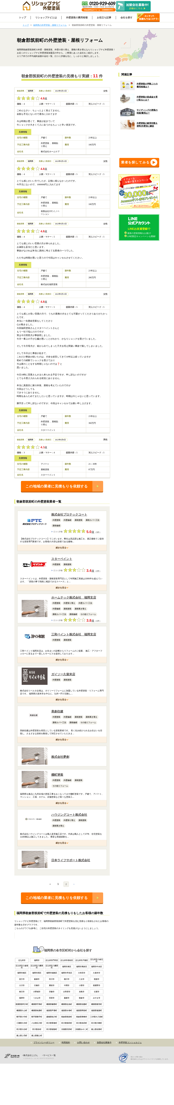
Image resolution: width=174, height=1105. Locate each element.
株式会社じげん (30, 1096)
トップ (26, 25)
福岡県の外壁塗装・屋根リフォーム (50, 25)
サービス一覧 (49, 1096)
